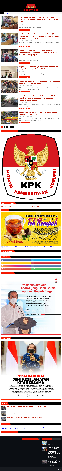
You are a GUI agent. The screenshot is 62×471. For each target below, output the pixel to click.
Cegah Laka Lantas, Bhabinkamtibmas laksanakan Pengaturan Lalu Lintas (38, 113)
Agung (21, 24)
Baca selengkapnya (24, 30)
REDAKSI (59, 469)
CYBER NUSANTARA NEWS (6, 206)
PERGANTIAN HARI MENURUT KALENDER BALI (54, 442)
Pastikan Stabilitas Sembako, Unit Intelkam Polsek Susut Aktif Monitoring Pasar (24, 417)
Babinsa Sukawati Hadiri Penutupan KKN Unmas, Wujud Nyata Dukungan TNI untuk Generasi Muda (28, 412)
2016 (11, 126)
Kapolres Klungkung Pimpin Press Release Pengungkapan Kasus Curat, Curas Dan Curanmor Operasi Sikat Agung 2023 (38, 52)
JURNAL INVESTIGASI (35, 206)
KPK (8, 470)
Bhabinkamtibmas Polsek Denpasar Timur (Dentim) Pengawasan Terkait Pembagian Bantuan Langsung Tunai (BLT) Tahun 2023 (39, 36)
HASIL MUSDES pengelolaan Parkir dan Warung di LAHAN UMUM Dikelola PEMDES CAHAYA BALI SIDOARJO (54, 462)
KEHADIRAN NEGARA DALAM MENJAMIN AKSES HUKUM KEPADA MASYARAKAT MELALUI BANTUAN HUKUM (39, 19)
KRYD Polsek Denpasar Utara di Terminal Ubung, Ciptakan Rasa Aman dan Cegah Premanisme (27, 406)
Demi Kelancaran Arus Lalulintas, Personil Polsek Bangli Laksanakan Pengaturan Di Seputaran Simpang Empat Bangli (38, 98)
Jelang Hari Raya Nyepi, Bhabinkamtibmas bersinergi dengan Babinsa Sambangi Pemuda (39, 82)
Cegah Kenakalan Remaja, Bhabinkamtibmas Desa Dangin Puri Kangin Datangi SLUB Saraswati (38, 68)
